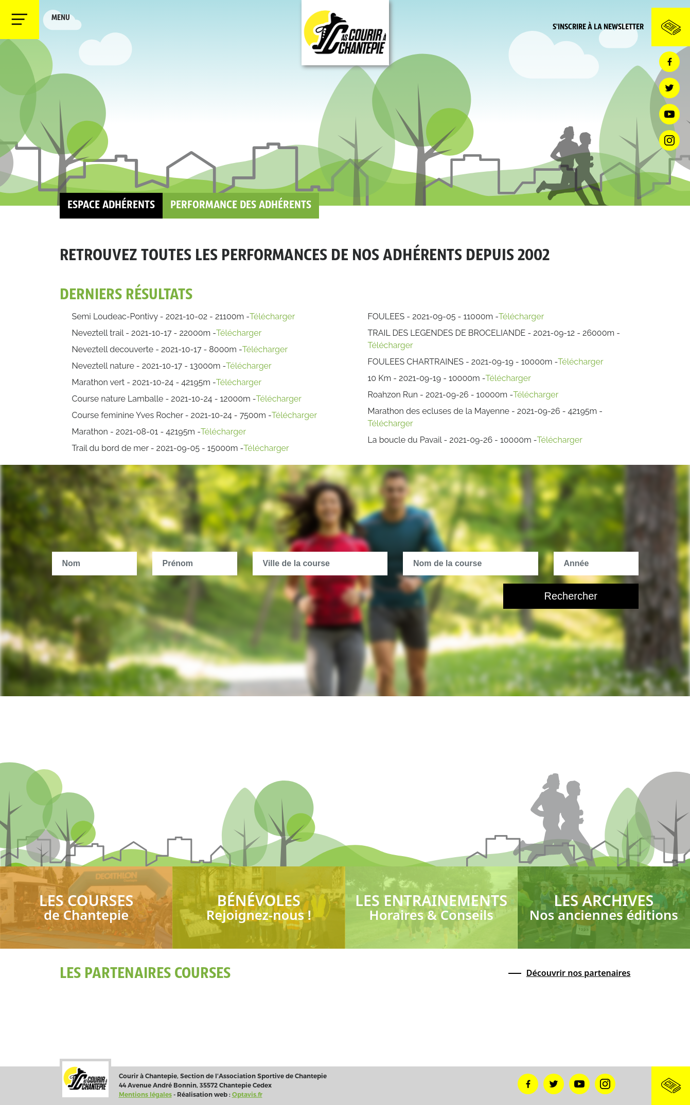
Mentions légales (145, 1094)
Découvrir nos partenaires (578, 973)
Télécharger (272, 316)
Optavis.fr (247, 1094)
